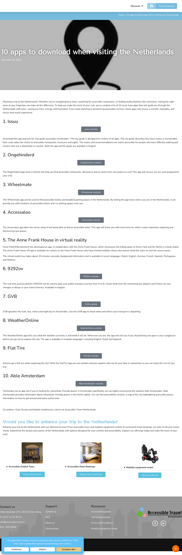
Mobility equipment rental (139, 467)
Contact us (51, 511)
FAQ (48, 517)
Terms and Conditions (102, 523)
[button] (32, 467)
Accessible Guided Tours (21, 466)
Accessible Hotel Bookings (81, 466)
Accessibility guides (101, 511)
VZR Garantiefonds (100, 517)
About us (50, 523)
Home (121, 15)
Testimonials (52, 528)
